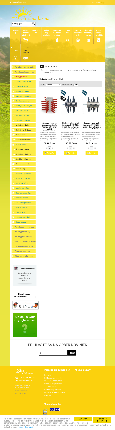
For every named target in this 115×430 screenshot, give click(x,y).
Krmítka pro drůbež (22, 101)
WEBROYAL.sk (20, 393)
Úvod (43, 70)
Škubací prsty (20, 135)
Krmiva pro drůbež (22, 183)
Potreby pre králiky (22, 232)
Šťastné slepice (21, 207)
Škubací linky (20, 169)
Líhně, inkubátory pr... (23, 86)
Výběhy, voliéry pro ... (23, 91)
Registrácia (23, 2)
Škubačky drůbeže (22, 125)
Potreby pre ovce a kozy (24, 227)
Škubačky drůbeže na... (24, 154)
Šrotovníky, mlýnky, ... (23, 115)
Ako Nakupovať (50, 387)
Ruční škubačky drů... (23, 159)
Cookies (47, 395)
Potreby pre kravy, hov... (24, 72)
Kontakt (47, 375)
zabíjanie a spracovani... (24, 173)
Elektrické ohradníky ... (23, 193)
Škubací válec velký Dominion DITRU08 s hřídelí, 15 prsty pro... (70, 125)
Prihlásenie (14, 2)
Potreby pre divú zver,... (24, 237)
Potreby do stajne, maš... (25, 67)
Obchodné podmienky (53, 381)
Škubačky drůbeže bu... (24, 149)
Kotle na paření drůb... (23, 164)
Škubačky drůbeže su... (24, 140)
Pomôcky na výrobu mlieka (25, 241)
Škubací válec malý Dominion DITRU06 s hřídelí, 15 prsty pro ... (92, 125)
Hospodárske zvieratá (55, 70)
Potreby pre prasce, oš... (24, 246)
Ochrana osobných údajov (54, 392)
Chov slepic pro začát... (24, 203)
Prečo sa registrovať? (53, 384)
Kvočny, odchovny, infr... (24, 81)
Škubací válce (20, 144)
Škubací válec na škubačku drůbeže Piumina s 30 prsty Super (49, 126)
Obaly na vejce (21, 222)
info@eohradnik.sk (26, 380)
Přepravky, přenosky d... (24, 120)
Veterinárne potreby (23, 251)
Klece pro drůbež (22, 198)
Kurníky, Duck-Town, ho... (24, 106)
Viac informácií (26, 429)
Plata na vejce (20, 212)
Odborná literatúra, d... (24, 256)
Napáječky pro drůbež (23, 96)
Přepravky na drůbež (23, 217)
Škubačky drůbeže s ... (23, 130)
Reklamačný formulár (52, 389)
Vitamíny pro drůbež (23, 178)
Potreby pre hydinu (21, 77)
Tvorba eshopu (21, 391)
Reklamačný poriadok (52, 378)
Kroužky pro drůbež (22, 188)
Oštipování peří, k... (22, 111)
